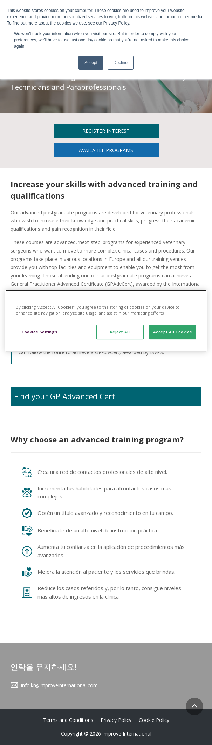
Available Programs (106, 150)
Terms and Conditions (68, 720)
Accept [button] (90, 62)
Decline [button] (121, 62)
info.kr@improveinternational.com (59, 685)
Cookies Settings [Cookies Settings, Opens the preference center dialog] (39, 331)
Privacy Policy (116, 720)
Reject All (120, 331)
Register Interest (106, 130)
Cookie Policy (154, 720)
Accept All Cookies (172, 331)
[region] (106, 321)
